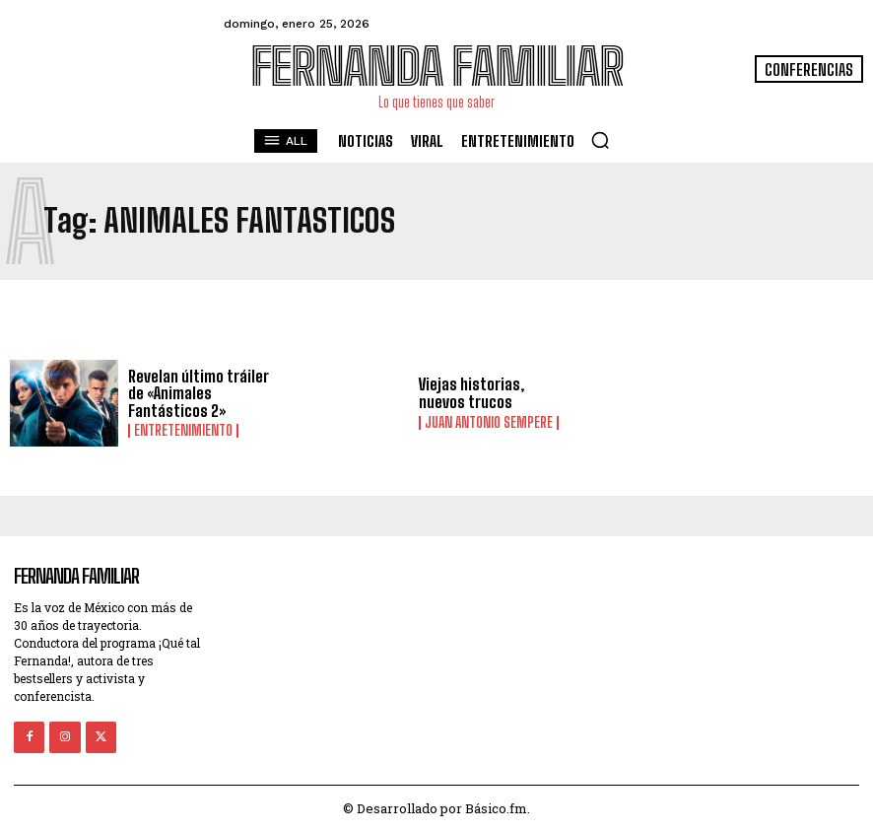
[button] (600, 140)
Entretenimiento (183, 431)
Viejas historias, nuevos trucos (471, 393)
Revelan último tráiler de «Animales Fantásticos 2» (198, 393)
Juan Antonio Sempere (489, 423)
